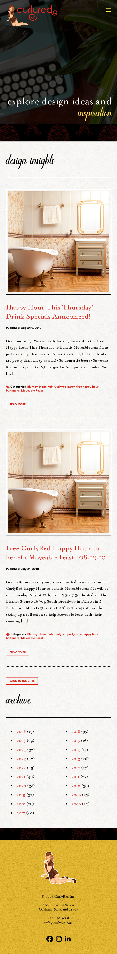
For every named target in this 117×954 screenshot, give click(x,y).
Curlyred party (64, 387)
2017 (21, 812)
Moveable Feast (32, 391)
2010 (75, 785)
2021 (21, 776)
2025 (21, 740)
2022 (21, 767)
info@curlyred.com (58, 923)
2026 (21, 731)
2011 (75, 776)
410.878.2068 (58, 918)
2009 (76, 794)
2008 (76, 803)
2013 (75, 758)
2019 (21, 794)
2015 (75, 740)
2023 (21, 758)
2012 (75, 767)
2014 (75, 749)
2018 (21, 803)
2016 (75, 731)
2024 (21, 749)
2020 (21, 785)
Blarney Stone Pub (40, 387)
